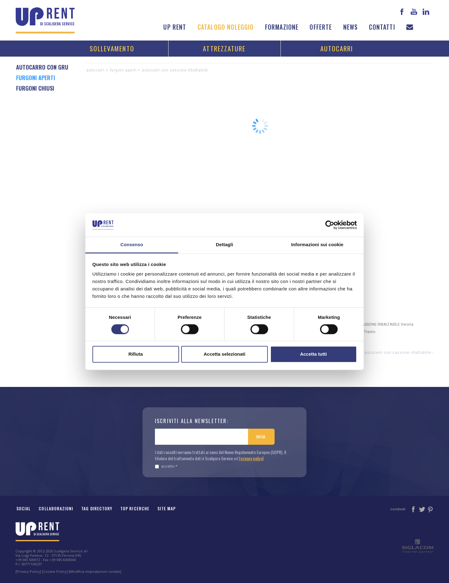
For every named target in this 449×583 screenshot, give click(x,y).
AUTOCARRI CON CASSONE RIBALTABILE (175, 70)
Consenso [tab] (131, 244)
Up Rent (174, 27)
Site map (166, 508)
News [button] (350, 27)
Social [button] (23, 508)
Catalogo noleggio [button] (226, 27)
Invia (261, 436)
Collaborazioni (56, 508)
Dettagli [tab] (224, 244)
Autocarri (336, 48)
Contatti (382, 27)
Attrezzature (224, 48)
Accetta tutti (313, 354)
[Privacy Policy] (28, 571)
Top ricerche (134, 508)
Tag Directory (96, 508)
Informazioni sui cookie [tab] (317, 244)
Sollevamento (112, 48)
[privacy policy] (251, 458)
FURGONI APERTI (123, 70)
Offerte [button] (321, 27)
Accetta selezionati (224, 354)
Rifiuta (135, 354)
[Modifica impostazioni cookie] (95, 571)
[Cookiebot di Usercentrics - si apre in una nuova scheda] (330, 224)
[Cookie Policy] (55, 571)
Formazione (282, 27)
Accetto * (166, 466)
